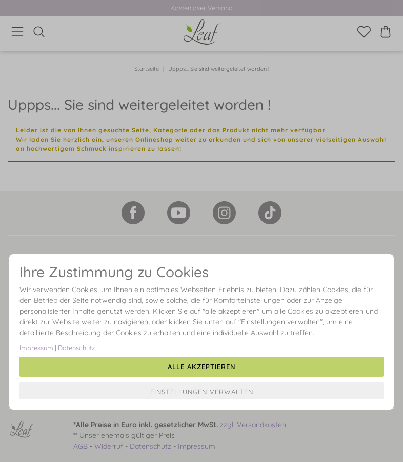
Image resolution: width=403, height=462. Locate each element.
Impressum (36, 347)
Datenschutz (76, 347)
